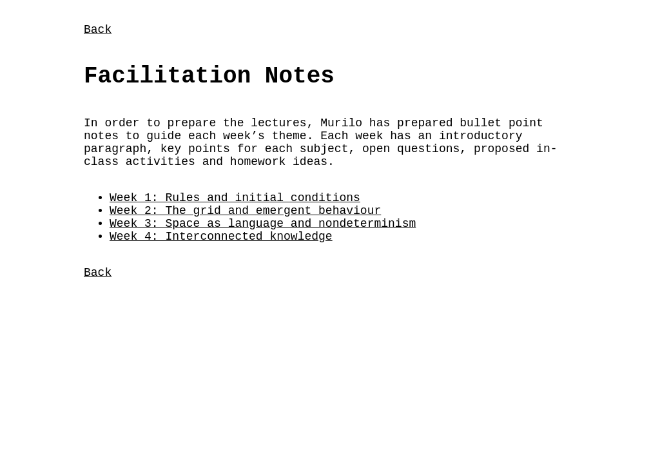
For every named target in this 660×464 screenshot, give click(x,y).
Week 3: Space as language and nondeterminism (263, 248)
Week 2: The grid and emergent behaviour (245, 232)
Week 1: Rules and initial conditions (235, 217)
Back (98, 31)
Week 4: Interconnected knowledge (221, 263)
